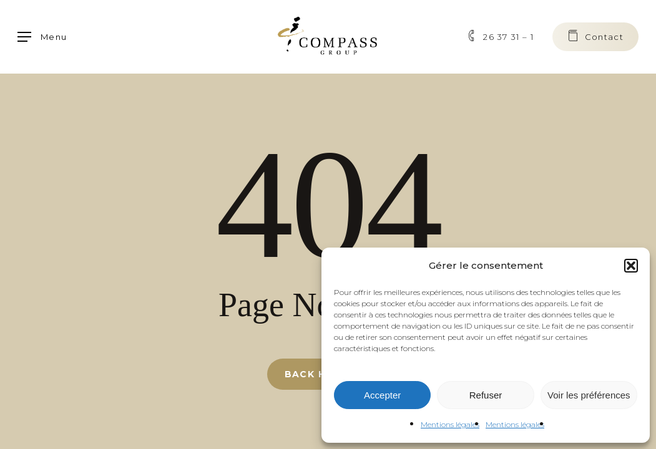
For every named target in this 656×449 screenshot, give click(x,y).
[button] (631, 265)
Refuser (485, 395)
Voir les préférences (588, 395)
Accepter (382, 395)
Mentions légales (450, 424)
